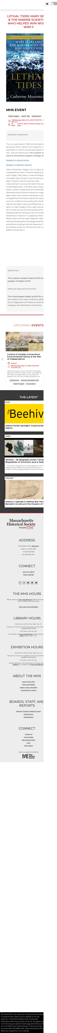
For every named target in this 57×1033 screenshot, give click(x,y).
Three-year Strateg (28, 684)
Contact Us (28, 734)
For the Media (28, 737)
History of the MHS (28, 682)
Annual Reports (28, 717)
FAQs (28, 743)
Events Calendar (28, 574)
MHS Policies (28, 745)
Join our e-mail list (28, 572)
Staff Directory (28, 714)
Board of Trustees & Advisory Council (28, 711)
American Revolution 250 (30, 380)
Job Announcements (28, 740)
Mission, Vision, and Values (28, 687)
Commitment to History (28, 690)
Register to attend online (17, 160)
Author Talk (25, 116)
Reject (50, 1021)
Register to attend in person (19, 165)
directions (35, 546)
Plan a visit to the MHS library (28, 607)
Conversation (31, 384)
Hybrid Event (36, 116)
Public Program (13, 116)
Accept (51, 1016)
